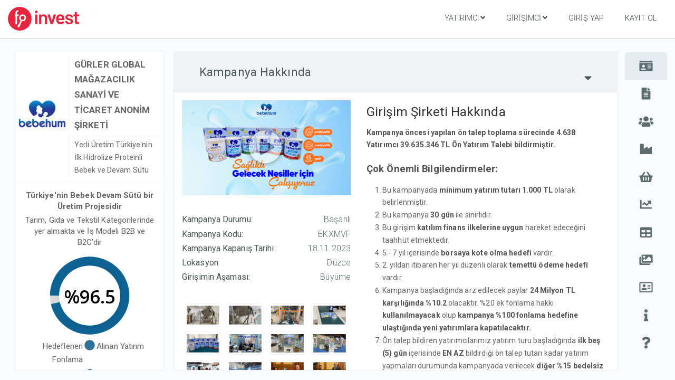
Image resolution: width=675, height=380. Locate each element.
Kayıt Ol (641, 18)
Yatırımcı (465, 18)
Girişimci (526, 18)
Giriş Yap (586, 18)
